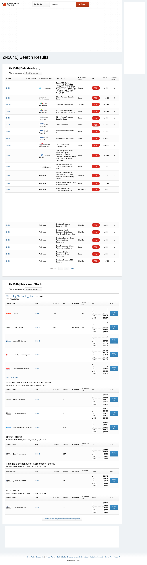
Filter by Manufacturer (16, 73)
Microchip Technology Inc (20, 296)
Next (72, 268)
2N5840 (37, 313)
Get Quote (114, 341)
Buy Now (114, 313)
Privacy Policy (50, 557)
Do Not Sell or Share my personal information (72, 557)
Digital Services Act (96, 557)
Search (82, 4)
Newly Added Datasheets (35, 557)
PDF (95, 88)
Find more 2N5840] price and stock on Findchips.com (62, 519)
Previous (53, 268)
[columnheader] (15, 78)
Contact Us (108, 557)
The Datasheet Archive (10, 4)
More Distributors (12, 378)
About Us (117, 557)
